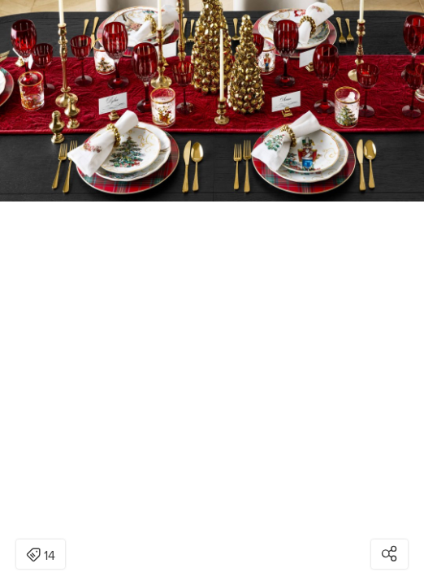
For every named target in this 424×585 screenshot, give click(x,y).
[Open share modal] (389, 554)
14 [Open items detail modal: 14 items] (40, 556)
